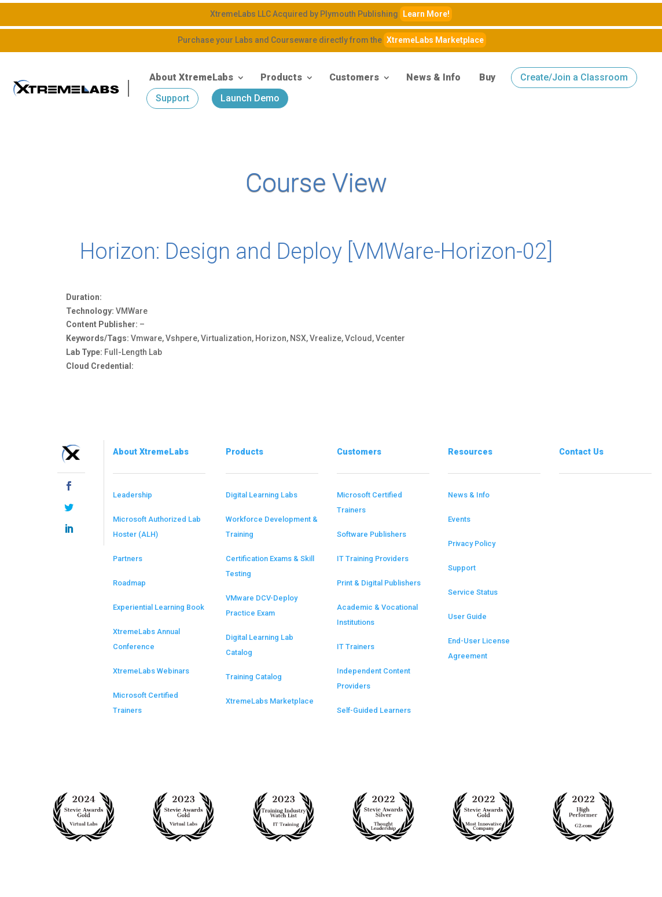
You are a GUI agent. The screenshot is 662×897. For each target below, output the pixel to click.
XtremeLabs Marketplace (435, 40)
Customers (354, 77)
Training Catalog (254, 676)
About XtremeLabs (191, 77)
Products (281, 77)
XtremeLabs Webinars (151, 671)
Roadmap (129, 583)
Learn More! (426, 14)
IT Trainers (355, 646)
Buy (487, 77)
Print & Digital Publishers (379, 583)
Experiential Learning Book (158, 607)
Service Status (473, 592)
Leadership (132, 494)
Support (172, 98)
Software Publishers (371, 534)
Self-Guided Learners (374, 710)
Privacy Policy (471, 543)
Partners (127, 558)
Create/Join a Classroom (574, 77)
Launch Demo (249, 98)
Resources (470, 452)
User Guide (467, 616)
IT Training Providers (373, 558)
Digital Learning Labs (261, 494)
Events (459, 519)
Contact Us (581, 452)
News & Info (433, 77)
